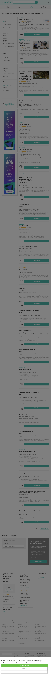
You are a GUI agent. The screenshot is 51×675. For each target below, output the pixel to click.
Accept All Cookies (24, 665)
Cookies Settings (24, 672)
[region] (25, 666)
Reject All (24, 668)
